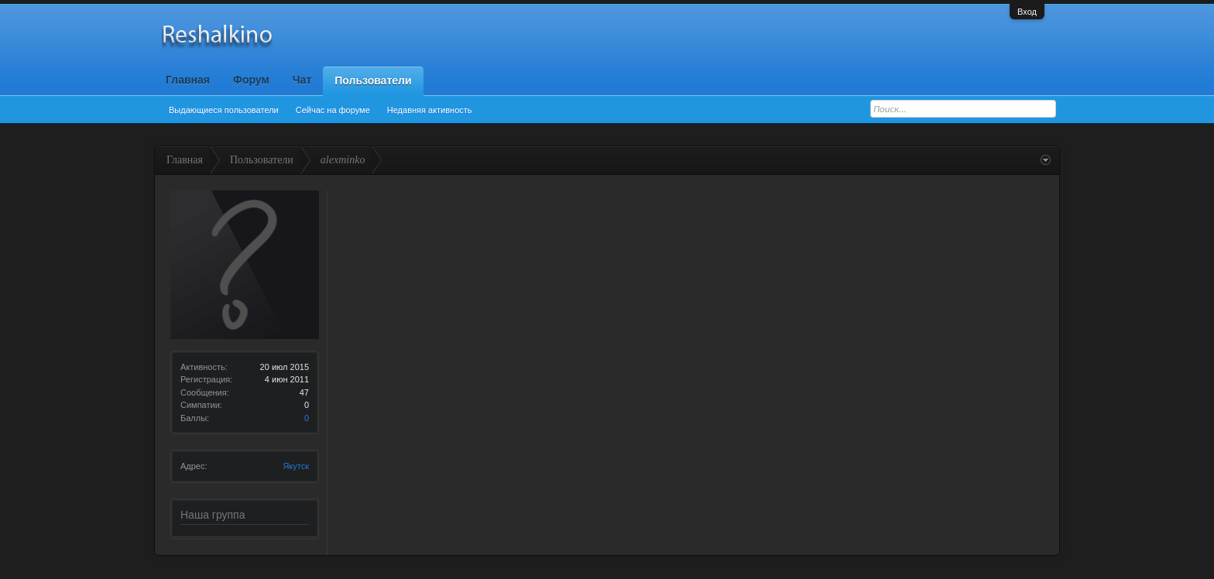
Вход (1027, 11)
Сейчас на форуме (333, 110)
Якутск (296, 466)
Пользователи (372, 80)
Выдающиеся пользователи (224, 110)
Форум (251, 80)
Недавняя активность (429, 110)
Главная (188, 80)
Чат (302, 80)
